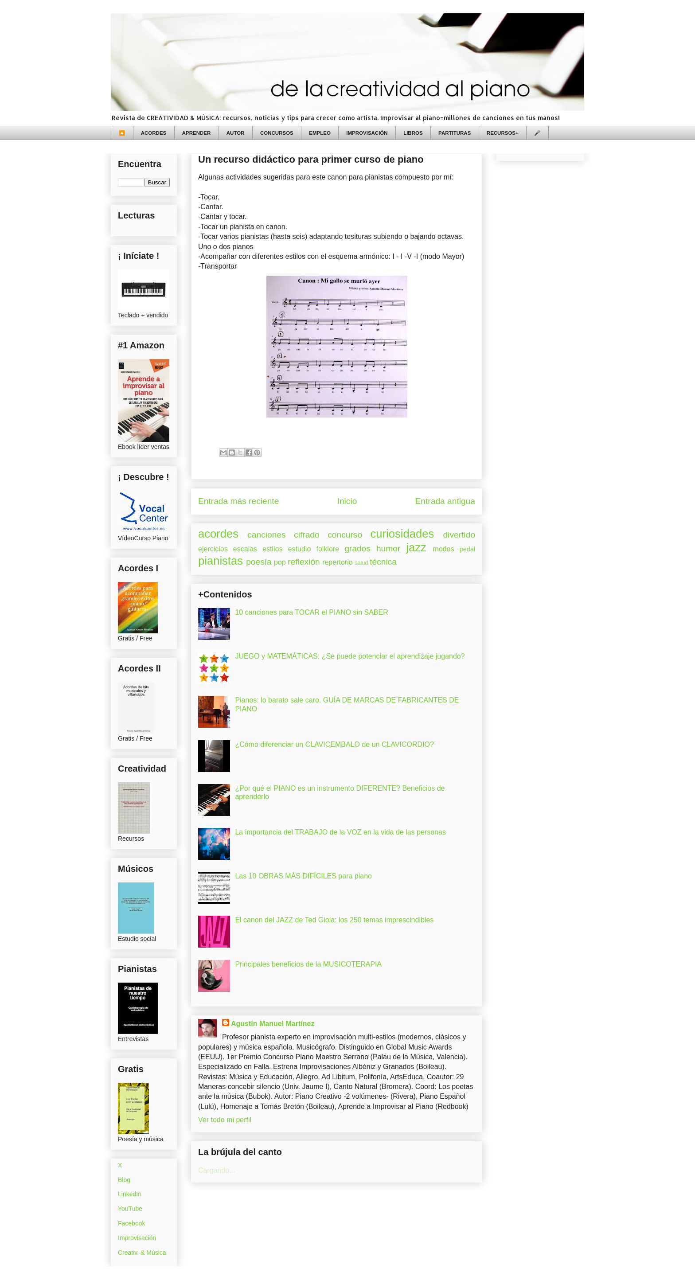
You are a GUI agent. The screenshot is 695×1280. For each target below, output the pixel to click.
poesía (259, 561)
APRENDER (196, 133)
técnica (383, 561)
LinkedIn (129, 1194)
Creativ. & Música (142, 1252)
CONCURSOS (276, 133)
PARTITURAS (454, 133)
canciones (266, 534)
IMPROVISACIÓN (366, 133)
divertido (459, 534)
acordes (218, 533)
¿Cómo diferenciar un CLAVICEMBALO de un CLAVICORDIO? (334, 744)
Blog (124, 1179)
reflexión (304, 561)
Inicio (347, 501)
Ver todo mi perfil (224, 1120)
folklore (327, 549)
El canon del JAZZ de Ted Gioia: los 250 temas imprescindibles (334, 920)
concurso (345, 534)
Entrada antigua (445, 501)
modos (443, 549)
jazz (416, 547)
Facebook (131, 1223)
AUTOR (235, 133)
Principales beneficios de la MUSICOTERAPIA (308, 964)
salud (361, 562)
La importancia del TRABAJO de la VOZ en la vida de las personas (340, 832)
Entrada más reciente (238, 501)
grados (357, 548)
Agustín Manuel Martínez (272, 1023)
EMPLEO (320, 133)
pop (280, 562)
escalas (245, 549)
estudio (299, 549)
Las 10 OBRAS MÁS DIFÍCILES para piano (303, 876)
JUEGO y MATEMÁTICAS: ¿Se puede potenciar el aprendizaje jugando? (350, 656)
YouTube (130, 1208)
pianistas (220, 560)
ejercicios (213, 549)
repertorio (337, 562)
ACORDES (154, 133)
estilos (272, 549)
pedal (467, 549)
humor (388, 548)
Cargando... (216, 1170)
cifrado (307, 534)
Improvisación (137, 1237)
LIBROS (412, 133)
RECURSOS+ (503, 133)
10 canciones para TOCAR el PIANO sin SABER (311, 612)
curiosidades (402, 533)
